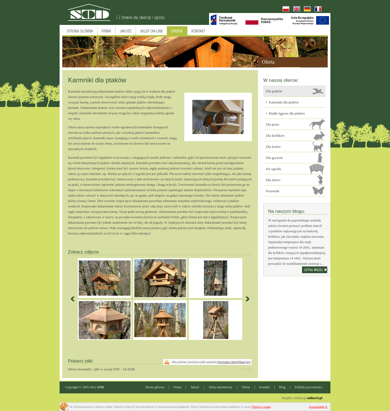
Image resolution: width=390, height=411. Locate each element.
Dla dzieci (273, 180)
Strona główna (154, 387)
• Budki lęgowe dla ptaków (285, 113)
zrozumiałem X (318, 406)
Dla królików (275, 135)
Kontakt (264, 387)
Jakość (195, 387)
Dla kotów (273, 147)
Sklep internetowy (220, 387)
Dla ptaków (274, 91)
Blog (282, 387)
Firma (177, 387)
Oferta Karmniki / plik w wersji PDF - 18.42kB (101, 369)
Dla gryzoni (274, 158)
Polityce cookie (261, 406)
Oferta (246, 387)
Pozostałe (273, 191)
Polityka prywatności (308, 387)
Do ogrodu (273, 169)
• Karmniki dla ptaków (282, 102)
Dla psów (272, 124)
